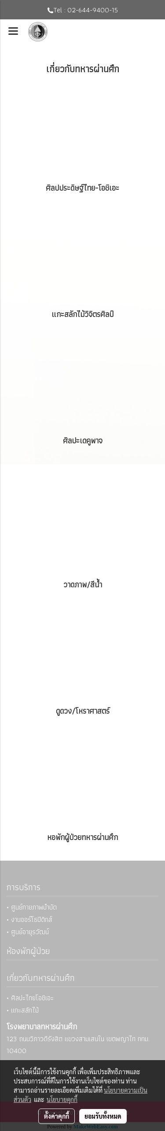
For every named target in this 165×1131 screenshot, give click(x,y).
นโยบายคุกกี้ (62, 1099)
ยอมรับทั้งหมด (102, 1116)
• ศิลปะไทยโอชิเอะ (30, 997)
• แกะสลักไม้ (23, 1010)
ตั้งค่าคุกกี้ (56, 1116)
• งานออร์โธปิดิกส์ (29, 919)
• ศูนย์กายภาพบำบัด (32, 907)
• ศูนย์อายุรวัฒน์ (28, 931)
